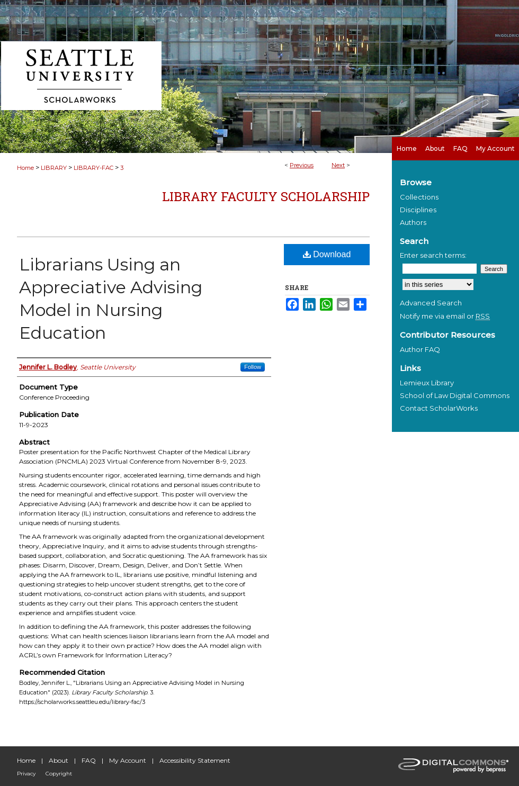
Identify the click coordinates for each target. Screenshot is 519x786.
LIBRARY (54, 167)
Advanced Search (431, 303)
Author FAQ (420, 349)
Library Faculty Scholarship (266, 196)
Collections (419, 197)
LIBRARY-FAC (93, 167)
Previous (302, 165)
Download (327, 254)
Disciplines (418, 209)
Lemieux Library (427, 382)
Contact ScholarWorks (439, 408)
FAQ (89, 760)
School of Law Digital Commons (454, 395)
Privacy (26, 773)
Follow (252, 367)
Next (338, 165)
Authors (413, 222)
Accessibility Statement (194, 760)
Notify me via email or (445, 316)
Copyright (59, 773)
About (58, 760)
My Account (127, 760)
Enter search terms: (433, 255)
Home (25, 167)
